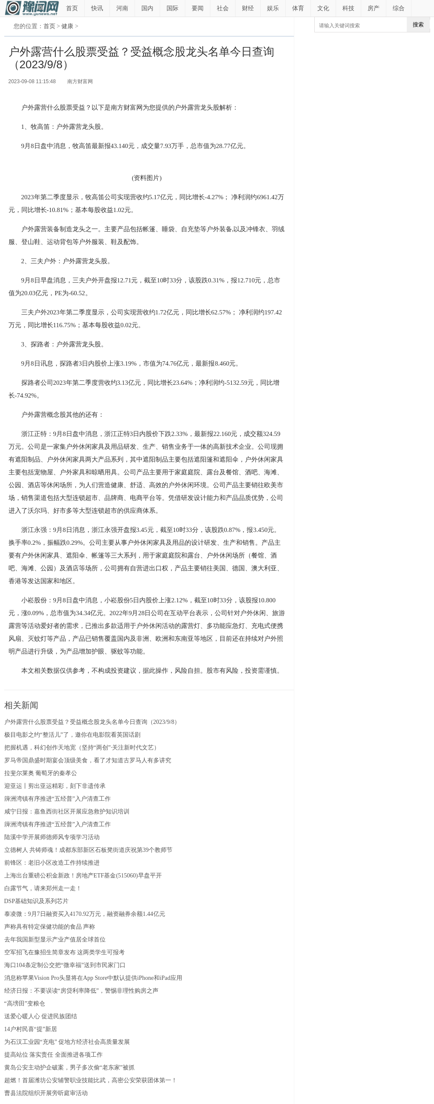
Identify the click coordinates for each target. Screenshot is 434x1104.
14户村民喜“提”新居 (30, 1029)
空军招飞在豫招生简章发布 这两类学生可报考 (64, 952)
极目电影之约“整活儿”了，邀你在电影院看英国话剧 (72, 735)
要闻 (198, 8)
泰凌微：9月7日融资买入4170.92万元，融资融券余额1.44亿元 (84, 914)
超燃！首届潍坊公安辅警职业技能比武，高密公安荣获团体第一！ (90, 1080)
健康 (67, 26)
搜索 (418, 24)
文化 (323, 8)
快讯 (97, 8)
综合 (399, 8)
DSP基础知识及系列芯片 (36, 901)
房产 (373, 8)
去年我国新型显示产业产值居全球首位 (55, 939)
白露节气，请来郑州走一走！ (43, 888)
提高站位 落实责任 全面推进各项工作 (53, 1055)
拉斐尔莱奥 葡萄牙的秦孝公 (41, 773)
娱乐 (273, 8)
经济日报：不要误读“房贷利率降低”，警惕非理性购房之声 (81, 991)
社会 (223, 8)
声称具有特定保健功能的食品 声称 (49, 927)
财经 (248, 8)
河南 (122, 8)
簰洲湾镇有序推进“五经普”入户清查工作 (57, 799)
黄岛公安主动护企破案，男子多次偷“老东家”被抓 (69, 1067)
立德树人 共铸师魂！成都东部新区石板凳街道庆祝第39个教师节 (88, 850)
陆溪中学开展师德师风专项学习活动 (52, 837)
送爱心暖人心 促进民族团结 (41, 1016)
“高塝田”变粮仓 (24, 1003)
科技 (348, 8)
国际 (172, 8)
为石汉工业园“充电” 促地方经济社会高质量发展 (67, 1042)
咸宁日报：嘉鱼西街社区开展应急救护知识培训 (66, 811)
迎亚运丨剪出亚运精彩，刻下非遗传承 (55, 786)
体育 (298, 8)
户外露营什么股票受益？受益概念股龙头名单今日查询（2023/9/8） (92, 722)
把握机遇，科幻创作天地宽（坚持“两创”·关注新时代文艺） (82, 747)
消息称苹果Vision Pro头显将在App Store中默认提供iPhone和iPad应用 (93, 978)
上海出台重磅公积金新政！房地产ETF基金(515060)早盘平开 (83, 875)
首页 (72, 8)
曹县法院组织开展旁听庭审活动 (46, 1093)
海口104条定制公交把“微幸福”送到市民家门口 (65, 965)
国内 (147, 8)
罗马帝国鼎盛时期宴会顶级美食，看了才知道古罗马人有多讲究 (87, 760)
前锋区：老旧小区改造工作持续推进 (52, 863)
